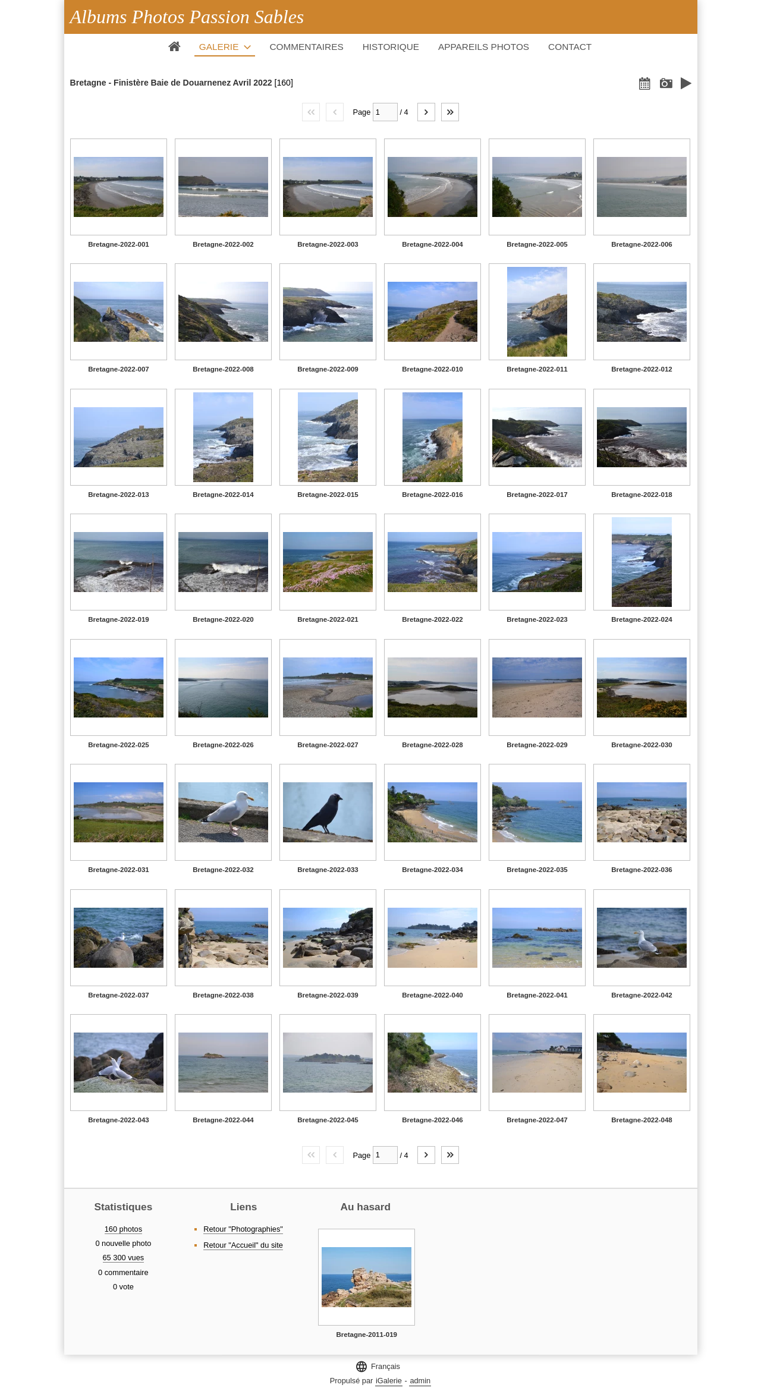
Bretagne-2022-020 (223, 619)
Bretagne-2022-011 (537, 369)
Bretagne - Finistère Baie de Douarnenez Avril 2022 (171, 82)
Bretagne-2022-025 (118, 744)
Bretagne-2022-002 (223, 244)
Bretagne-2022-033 (327, 869)
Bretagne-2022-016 (432, 494)
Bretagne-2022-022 (432, 619)
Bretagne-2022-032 (223, 869)
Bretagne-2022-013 (118, 494)
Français (377, 1366)
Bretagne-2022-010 (432, 369)
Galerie (219, 47)
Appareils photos (483, 47)
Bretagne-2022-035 (537, 869)
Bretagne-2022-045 (327, 1120)
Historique (391, 47)
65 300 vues (123, 1257)
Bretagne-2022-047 (537, 1120)
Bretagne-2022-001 (118, 244)
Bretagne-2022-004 (432, 244)
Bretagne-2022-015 (327, 494)
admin (420, 1380)
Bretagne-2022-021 (327, 619)
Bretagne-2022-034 (432, 869)
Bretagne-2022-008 (223, 369)
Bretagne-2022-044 (223, 1120)
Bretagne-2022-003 (327, 244)
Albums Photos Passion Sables (187, 16)
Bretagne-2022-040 (432, 995)
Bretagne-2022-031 (118, 869)
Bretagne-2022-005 (537, 244)
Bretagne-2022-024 (641, 619)
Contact (570, 47)
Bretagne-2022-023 (537, 619)
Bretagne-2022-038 (223, 995)
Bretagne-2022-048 (641, 1120)
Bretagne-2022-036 (641, 869)
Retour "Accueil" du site (243, 1245)
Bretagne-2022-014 (223, 494)
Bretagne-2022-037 (118, 995)
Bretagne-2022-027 (327, 744)
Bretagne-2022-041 (537, 995)
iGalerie (389, 1380)
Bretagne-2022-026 (223, 744)
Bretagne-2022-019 (118, 619)
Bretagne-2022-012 (641, 369)
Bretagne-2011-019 (367, 1334)
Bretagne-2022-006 (641, 244)
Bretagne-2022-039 (327, 995)
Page (361, 112)
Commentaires (306, 47)
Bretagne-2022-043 (118, 1120)
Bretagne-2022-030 (641, 744)
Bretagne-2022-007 (118, 369)
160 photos (123, 1229)
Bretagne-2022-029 (537, 744)
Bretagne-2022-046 (432, 1120)
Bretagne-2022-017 (537, 494)
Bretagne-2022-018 (641, 494)
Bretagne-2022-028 (432, 744)
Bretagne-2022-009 (327, 369)
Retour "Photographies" (243, 1229)
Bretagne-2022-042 (641, 995)
